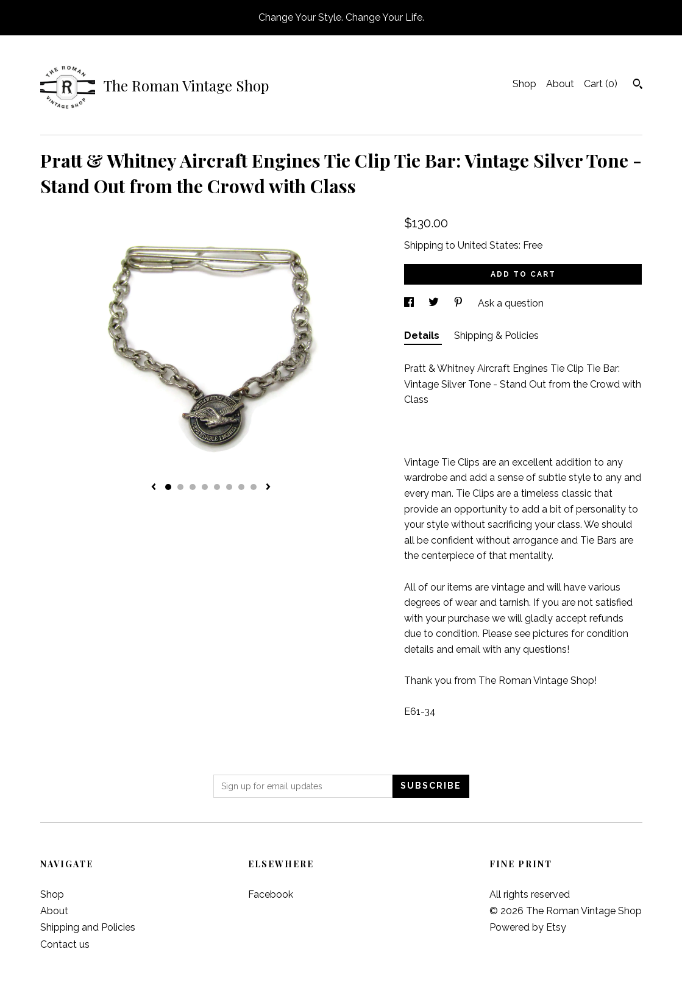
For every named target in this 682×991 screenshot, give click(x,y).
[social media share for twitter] (434, 303)
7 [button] (241, 487)
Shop (524, 84)
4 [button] (205, 487)
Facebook (270, 894)
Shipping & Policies (496, 335)
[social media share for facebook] (410, 303)
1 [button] (168, 487)
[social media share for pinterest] (459, 303)
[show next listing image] (268, 487)
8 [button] (253, 487)
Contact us (65, 944)
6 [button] (229, 487)
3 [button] (193, 487)
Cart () (600, 84)
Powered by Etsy (527, 927)
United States (488, 245)
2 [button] (180, 487)
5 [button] (217, 487)
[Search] (637, 85)
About (560, 84)
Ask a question (511, 303)
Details (423, 335)
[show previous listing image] (154, 487)
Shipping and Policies (87, 927)
